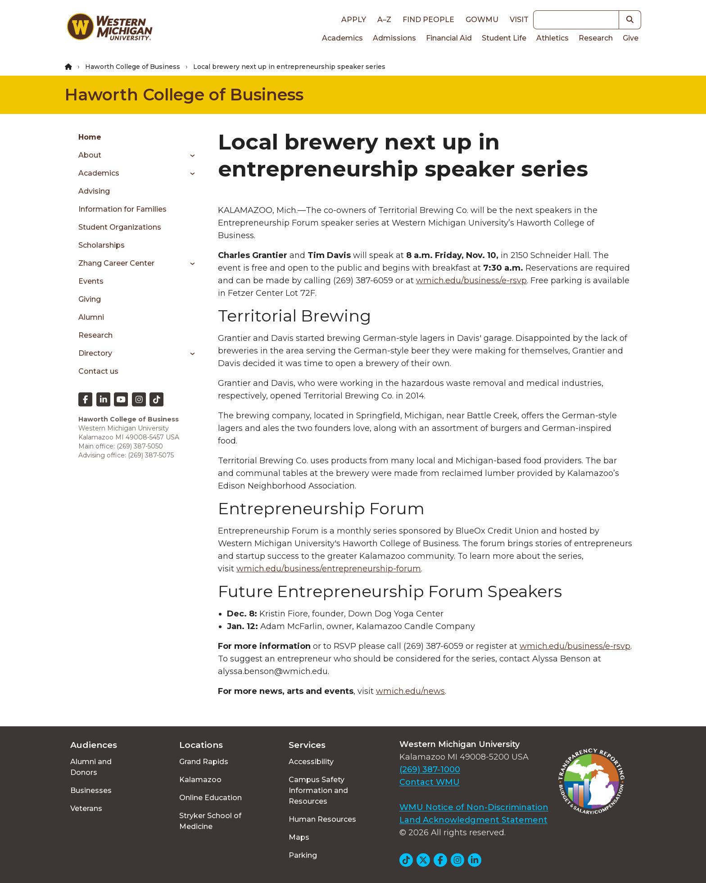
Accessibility (311, 761)
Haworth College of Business (132, 67)
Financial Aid (449, 38)
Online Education (210, 797)
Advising (94, 191)
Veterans (86, 808)
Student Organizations (119, 227)
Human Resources (322, 819)
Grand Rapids (203, 761)
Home (89, 137)
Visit (519, 19)
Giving (89, 299)
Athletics (552, 38)
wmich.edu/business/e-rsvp (471, 280)
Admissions (394, 38)
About (89, 155)
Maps (299, 837)
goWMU (482, 19)
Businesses (91, 790)
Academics (342, 38)
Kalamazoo (200, 779)
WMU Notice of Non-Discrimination (473, 807)
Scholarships (101, 245)
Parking (303, 855)
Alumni (91, 317)
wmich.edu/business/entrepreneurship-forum (328, 569)
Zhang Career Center (116, 263)
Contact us (98, 371)
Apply (353, 19)
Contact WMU (429, 782)
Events (91, 281)
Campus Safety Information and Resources (318, 790)
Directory (95, 353)
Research (596, 38)
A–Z (384, 19)
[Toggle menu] (189, 155)
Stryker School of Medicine (210, 821)
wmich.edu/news (410, 691)
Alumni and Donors (91, 767)
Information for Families (122, 209)
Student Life (504, 38)
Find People (428, 19)
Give (630, 38)
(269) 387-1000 (429, 769)
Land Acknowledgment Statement (473, 820)
